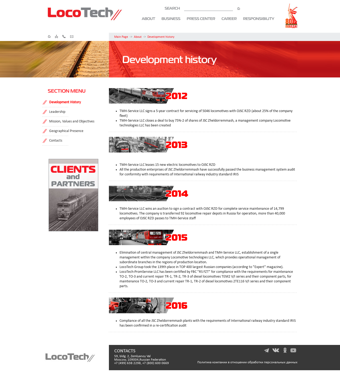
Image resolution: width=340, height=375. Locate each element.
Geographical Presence (66, 131)
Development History (65, 102)
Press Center (201, 19)
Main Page (121, 37)
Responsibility (258, 19)
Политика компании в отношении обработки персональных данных (247, 362)
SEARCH (202, 8)
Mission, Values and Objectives (71, 121)
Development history (160, 37)
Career (229, 19)
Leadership (57, 112)
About (148, 19)
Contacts (55, 141)
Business (171, 19)
